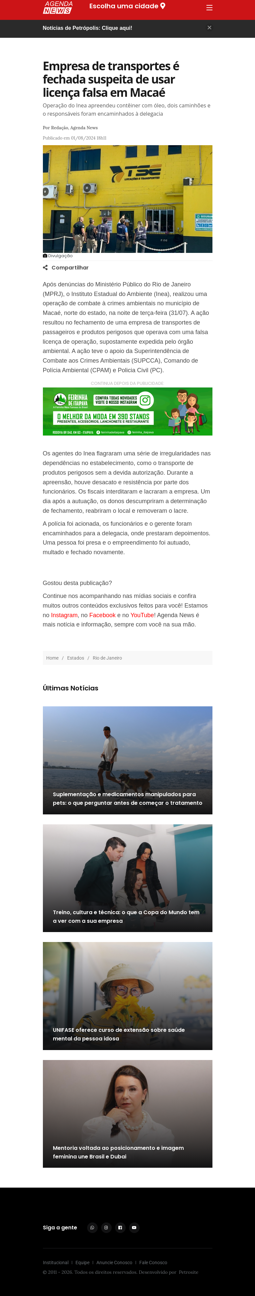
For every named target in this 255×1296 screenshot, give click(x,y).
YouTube (142, 615)
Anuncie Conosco (114, 1262)
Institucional (55, 1262)
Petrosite (188, 1272)
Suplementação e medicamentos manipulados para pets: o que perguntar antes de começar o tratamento (127, 799)
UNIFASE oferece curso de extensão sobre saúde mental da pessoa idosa (119, 1035)
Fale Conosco (153, 1262)
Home (52, 658)
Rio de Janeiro (107, 658)
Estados (75, 658)
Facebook (102, 615)
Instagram (64, 615)
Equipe (82, 1262)
